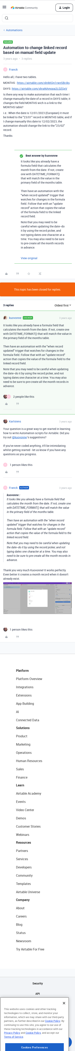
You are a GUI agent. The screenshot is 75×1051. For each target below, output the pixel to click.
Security (37, 983)
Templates (23, 883)
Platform (22, 670)
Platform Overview (29, 679)
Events (21, 801)
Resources (23, 842)
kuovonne (15, 318)
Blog (19, 924)
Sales (20, 769)
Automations (14, 30)
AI (17, 712)
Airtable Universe (28, 892)
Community (24, 875)
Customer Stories (28, 826)
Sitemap (37, 1004)
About (20, 908)
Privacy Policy (12, 1045)
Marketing (23, 744)
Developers (24, 867)
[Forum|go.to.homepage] (24, 7)
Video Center (25, 810)
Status (21, 933)
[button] (4, 8)
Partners (22, 851)
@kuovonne (19, 437)
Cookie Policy (52, 1033)
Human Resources (29, 761)
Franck (13, 69)
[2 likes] (18, 397)
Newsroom (23, 941)
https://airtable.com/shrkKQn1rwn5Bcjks (43, 83)
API (37, 994)
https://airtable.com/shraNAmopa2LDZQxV (39, 88)
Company (23, 900)
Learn (20, 785)
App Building (25, 703)
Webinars (22, 834)
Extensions (24, 695)
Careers (21, 916)
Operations (24, 752)
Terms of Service (13, 1049)
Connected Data (27, 720)
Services (22, 859)
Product (21, 736)
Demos (21, 818)
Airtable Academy (28, 793)
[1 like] (17, 465)
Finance (21, 777)
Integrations (24, 687)
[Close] (64, 1015)
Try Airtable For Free (30, 949)
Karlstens (15, 421)
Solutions (23, 728)
